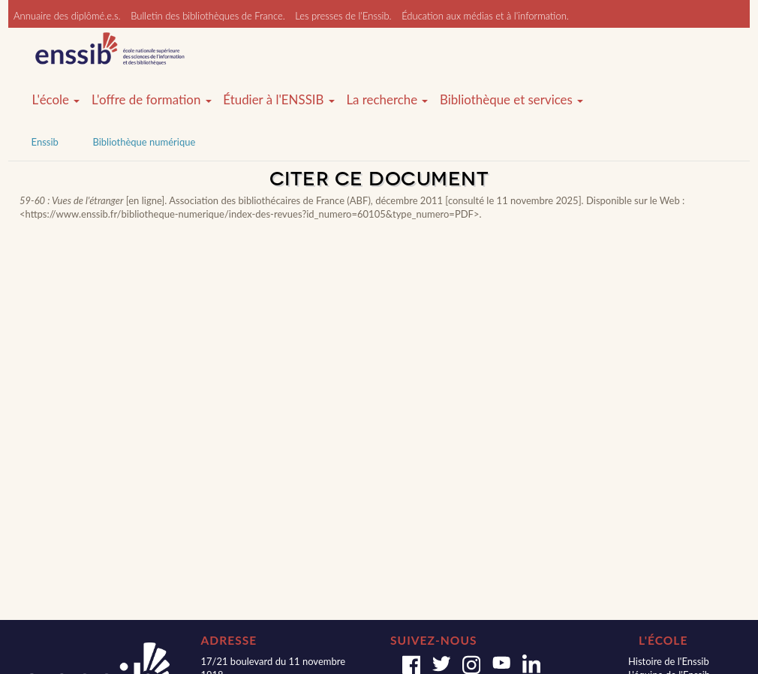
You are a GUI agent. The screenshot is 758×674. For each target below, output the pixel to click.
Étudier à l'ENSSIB (279, 99)
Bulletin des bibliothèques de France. (208, 16)
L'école (56, 99)
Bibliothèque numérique (143, 142)
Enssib (45, 142)
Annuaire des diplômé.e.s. (67, 16)
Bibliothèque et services (511, 99)
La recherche (387, 99)
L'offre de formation (152, 99)
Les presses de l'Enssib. (343, 16)
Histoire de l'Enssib (668, 661)
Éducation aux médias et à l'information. (485, 16)
